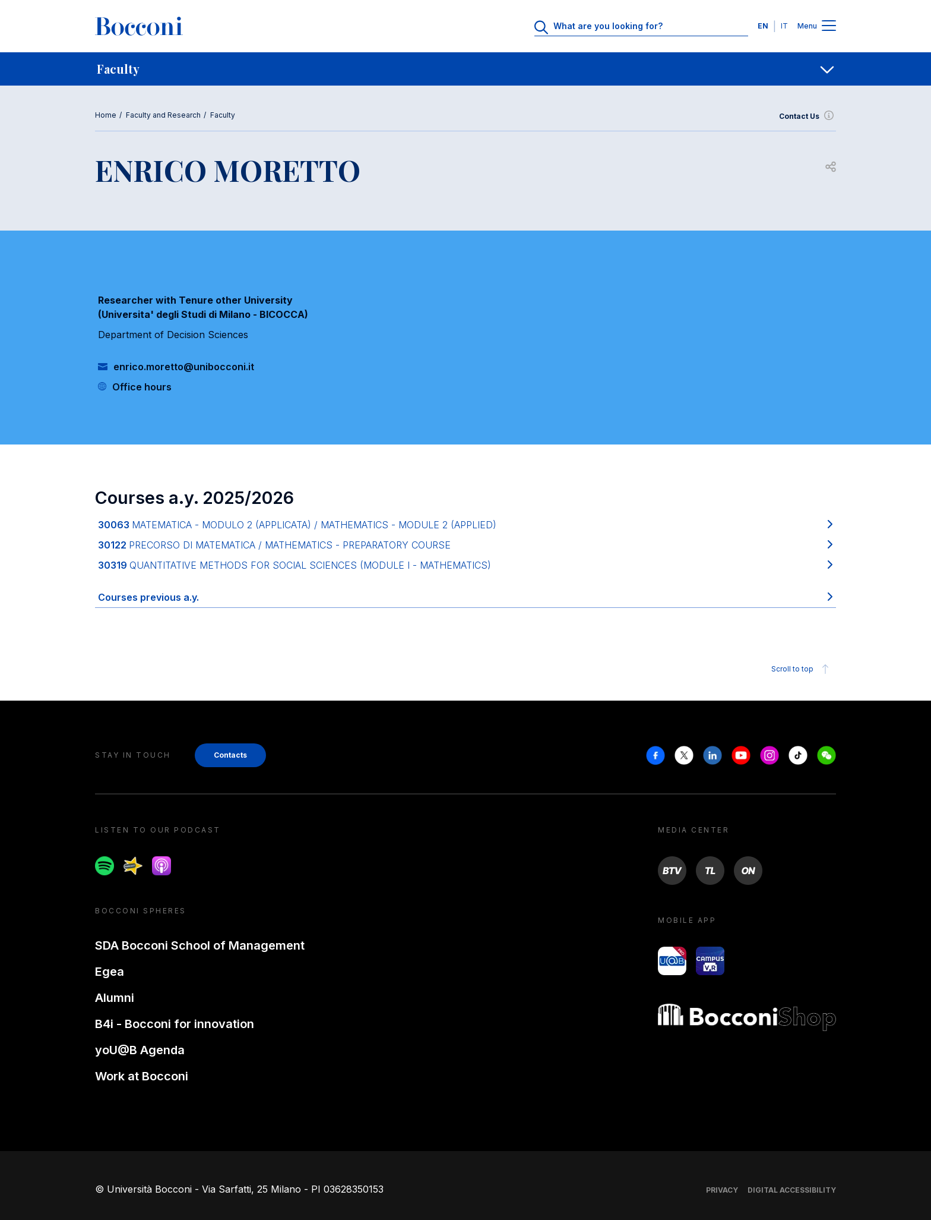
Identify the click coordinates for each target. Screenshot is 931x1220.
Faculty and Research (163, 115)
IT (784, 25)
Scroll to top (801, 669)
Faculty (222, 115)
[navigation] (465, 69)
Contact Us (807, 116)
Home (105, 115)
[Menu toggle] (829, 26)
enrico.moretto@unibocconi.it (183, 367)
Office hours (142, 387)
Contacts (230, 755)
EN (763, 25)
